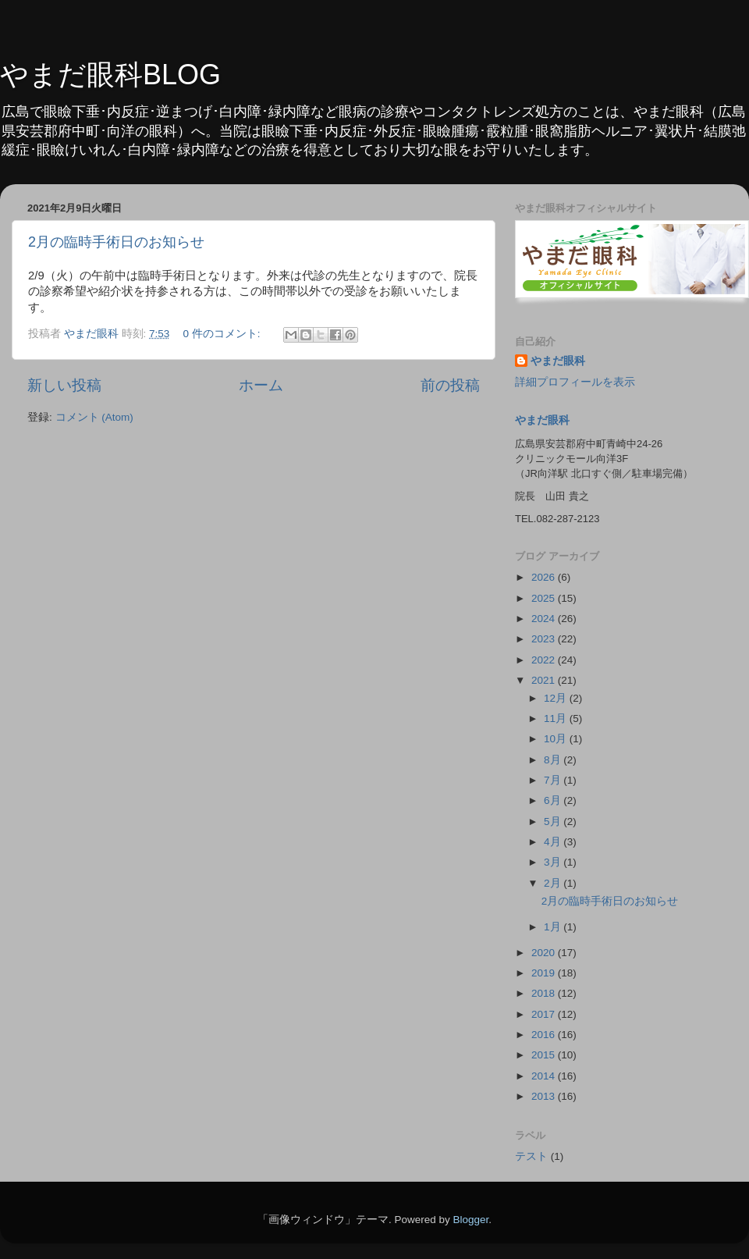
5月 (553, 821)
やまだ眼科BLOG (110, 75)
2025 (544, 598)
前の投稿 (450, 385)
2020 (544, 952)
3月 (553, 862)
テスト (531, 1156)
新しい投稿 (64, 385)
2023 (544, 639)
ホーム (261, 385)
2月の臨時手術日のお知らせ (116, 242)
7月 (553, 780)
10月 (557, 739)
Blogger (470, 1219)
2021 (544, 680)
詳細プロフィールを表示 (575, 382)
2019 (544, 973)
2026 (544, 577)
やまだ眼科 (558, 361)
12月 (557, 698)
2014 (544, 1076)
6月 (553, 800)
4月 (553, 842)
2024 (544, 618)
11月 (557, 718)
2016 (544, 1034)
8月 (553, 760)
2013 (544, 1096)
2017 (544, 1014)
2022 (544, 660)
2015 (544, 1055)
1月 (553, 927)
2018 (544, 993)
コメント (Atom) (94, 417)
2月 (553, 883)
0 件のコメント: (223, 334)
